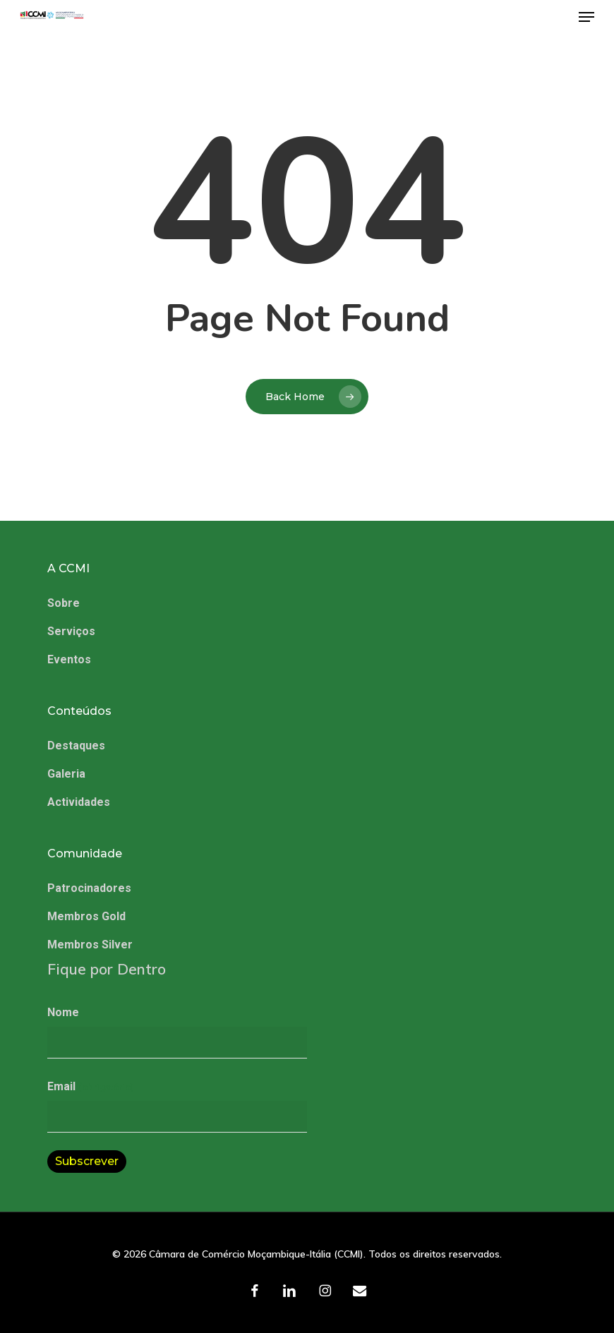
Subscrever (87, 1161)
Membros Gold (86, 916)
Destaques (76, 745)
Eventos (69, 659)
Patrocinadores (89, 888)
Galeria (66, 773)
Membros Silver (90, 944)
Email (90, 1086)
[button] (586, 17)
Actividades (78, 802)
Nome (63, 1012)
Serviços (71, 631)
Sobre (63, 603)
